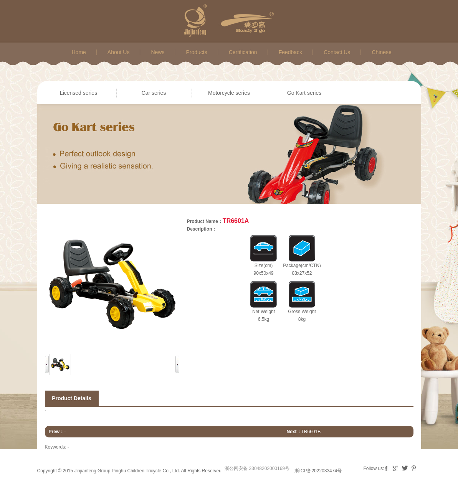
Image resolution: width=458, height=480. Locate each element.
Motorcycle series (229, 93)
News (157, 52)
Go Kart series (304, 93)
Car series (154, 93)
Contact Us (337, 52)
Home (79, 52)
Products (196, 52)
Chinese (381, 52)
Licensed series (78, 93)
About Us (118, 52)
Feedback (290, 52)
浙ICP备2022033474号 (318, 470)
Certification (243, 52)
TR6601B (311, 431)
